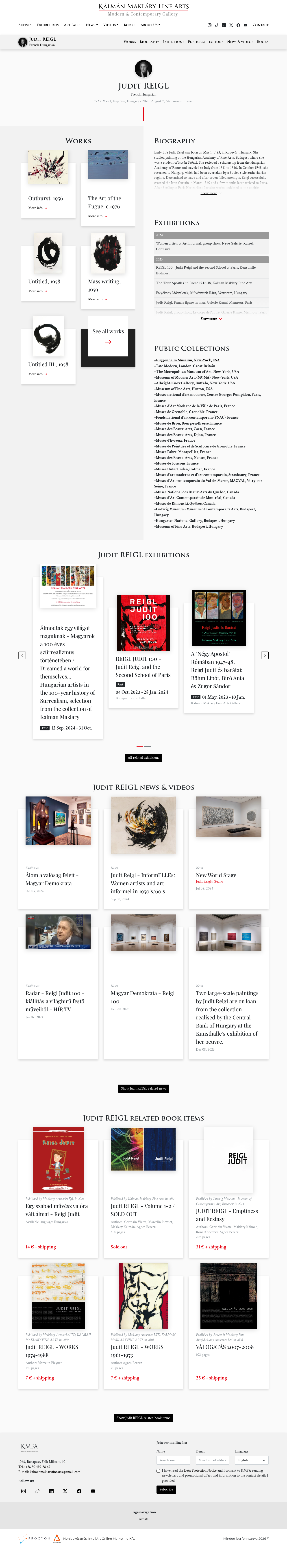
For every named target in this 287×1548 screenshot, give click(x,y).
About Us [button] (149, 25)
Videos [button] (109, 25)
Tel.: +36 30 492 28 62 (34, 1467)
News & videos (240, 42)
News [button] (90, 25)
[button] (23, 1491)
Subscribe (166, 1489)
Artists (25, 25)
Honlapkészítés (75, 1538)
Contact (261, 25)
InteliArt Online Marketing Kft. (111, 1538)
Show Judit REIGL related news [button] (143, 1088)
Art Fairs (72, 25)
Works (130, 42)
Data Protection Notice (200, 1470)
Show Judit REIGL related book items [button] (143, 1418)
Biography (149, 42)
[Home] (143, 9)
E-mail (200, 1451)
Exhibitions (48, 25)
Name (161, 1451)
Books (129, 25)
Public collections (206, 42)
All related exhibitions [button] (143, 757)
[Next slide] (265, 655)
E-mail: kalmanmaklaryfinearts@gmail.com (49, 1472)
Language (241, 1451)
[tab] (140, 746)
